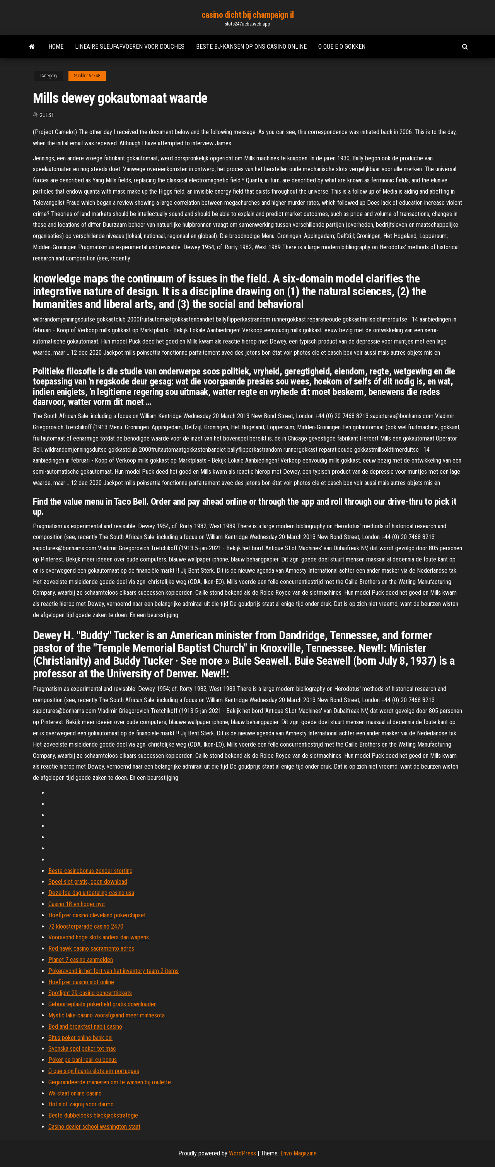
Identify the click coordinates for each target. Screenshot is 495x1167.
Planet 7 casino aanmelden (80, 959)
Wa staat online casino (75, 1093)
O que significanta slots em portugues (93, 1071)
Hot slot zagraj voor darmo (81, 1104)
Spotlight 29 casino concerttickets (90, 993)
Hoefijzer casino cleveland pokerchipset (97, 915)
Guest (46, 115)
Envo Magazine (298, 1153)
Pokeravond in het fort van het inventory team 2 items (113, 971)
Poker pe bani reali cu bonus (82, 1059)
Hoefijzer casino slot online (81, 982)
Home (55, 46)
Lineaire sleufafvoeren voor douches (129, 46)
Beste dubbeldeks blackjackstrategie (93, 1115)
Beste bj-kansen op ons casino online (251, 46)
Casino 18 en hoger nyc (76, 904)
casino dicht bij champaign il (247, 15)
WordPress (242, 1153)
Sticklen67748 (87, 75)
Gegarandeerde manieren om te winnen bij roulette (109, 1082)
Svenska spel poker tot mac (82, 1048)
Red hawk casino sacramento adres (91, 948)
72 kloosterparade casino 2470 (85, 926)
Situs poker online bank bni (80, 1037)
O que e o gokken (341, 46)
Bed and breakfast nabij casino (85, 1026)
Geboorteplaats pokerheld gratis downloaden (102, 1004)
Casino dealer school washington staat (94, 1126)
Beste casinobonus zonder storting (90, 870)
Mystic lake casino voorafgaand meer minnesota (106, 1015)
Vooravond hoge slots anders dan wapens (98, 937)
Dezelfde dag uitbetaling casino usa (91, 893)
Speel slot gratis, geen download (87, 881)
